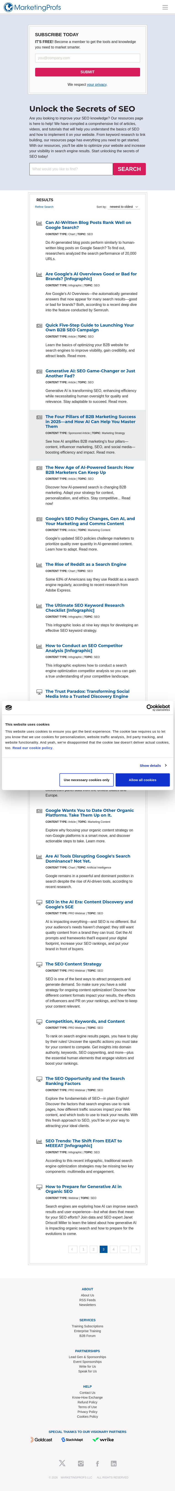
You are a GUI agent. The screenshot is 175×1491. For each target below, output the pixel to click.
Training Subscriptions (87, 1326)
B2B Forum (87, 1336)
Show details (150, 765)
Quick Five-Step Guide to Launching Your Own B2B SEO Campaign (90, 328)
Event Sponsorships (87, 1362)
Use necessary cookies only (87, 780)
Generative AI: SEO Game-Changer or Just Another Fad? (90, 373)
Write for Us (87, 1366)
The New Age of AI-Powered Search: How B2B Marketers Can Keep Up (90, 470)
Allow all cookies (143, 780)
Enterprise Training (87, 1331)
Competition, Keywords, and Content (85, 1021)
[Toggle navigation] (165, 7)
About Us (87, 1295)
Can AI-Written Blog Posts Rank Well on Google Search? (88, 225)
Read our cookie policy (32, 748)
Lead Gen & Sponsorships (87, 1357)
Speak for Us (87, 1371)
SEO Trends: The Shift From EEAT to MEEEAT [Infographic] (84, 1143)
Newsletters (87, 1305)
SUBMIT (87, 72)
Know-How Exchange (87, 1397)
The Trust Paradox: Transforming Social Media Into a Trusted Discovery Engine (88, 694)
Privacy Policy (87, 1412)
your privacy (96, 84)
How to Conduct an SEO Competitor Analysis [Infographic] (84, 648)
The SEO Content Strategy (74, 964)
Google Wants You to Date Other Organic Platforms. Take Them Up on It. (90, 813)
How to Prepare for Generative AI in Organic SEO (84, 1189)
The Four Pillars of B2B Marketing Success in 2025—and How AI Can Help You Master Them (91, 421)
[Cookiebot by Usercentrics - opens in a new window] (150, 707)
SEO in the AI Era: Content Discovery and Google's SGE (89, 904)
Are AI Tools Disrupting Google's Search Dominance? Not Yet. (88, 859)
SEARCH (129, 169)
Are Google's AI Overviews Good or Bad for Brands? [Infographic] (91, 277)
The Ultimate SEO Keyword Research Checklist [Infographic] (85, 608)
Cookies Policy (87, 1416)
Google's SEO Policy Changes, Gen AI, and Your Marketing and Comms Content (90, 521)
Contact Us (87, 1392)
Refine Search (44, 206)
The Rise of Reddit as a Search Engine (86, 564)
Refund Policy (87, 1402)
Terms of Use (87, 1407)
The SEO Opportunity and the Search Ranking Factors (85, 1081)
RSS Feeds (87, 1300)
